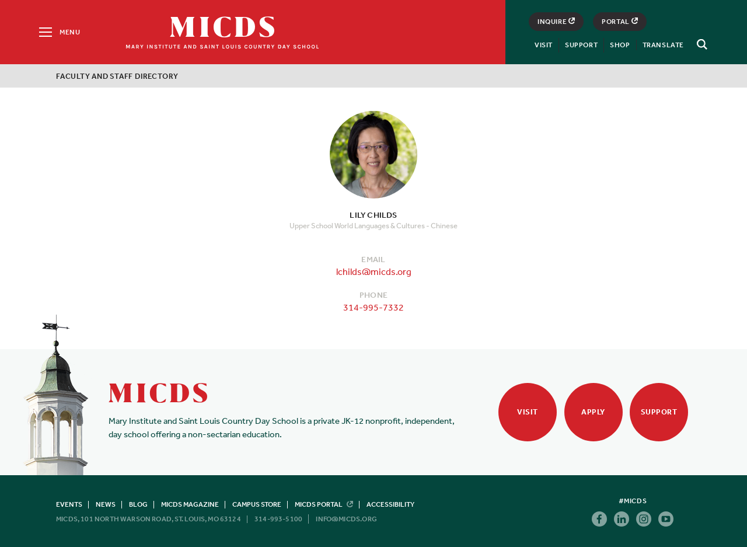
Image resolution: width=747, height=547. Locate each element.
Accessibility (390, 504)
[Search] (700, 44)
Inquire (556, 21)
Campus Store (256, 504)
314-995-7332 (373, 307)
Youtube (665, 519)
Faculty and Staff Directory (117, 76)
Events (69, 504)
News (106, 504)
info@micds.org (346, 519)
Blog (138, 504)
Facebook (599, 519)
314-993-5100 (278, 519)
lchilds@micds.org (373, 271)
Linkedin (621, 519)
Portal (620, 21)
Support (581, 45)
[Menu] (58, 32)
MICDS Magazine (190, 504)
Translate (663, 45)
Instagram (643, 519)
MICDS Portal (324, 504)
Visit (544, 45)
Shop (620, 45)
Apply (593, 412)
